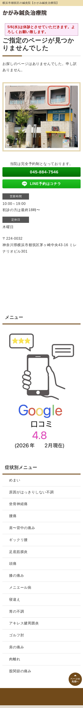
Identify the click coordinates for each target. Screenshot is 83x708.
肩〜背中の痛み (22, 528)
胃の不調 (16, 611)
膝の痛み (16, 575)
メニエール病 (20, 587)
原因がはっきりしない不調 (31, 492)
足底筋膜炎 (18, 552)
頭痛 (13, 563)
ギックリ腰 (18, 540)
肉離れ (14, 659)
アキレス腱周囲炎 (24, 623)
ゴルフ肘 (16, 635)
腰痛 (14, 516)
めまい (16, 480)
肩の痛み (16, 647)
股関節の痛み (20, 671)
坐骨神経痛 (18, 504)
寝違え (14, 599)
